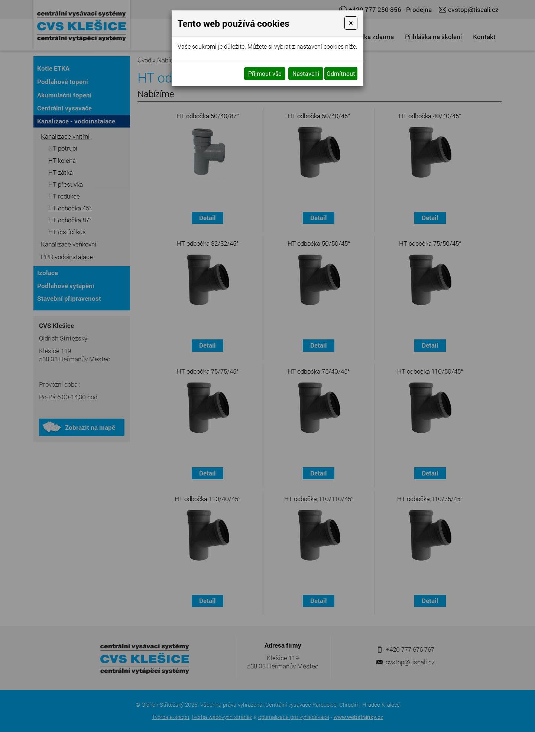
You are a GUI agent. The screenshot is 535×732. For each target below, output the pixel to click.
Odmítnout (341, 73)
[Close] (350, 23)
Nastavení (305, 73)
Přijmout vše (264, 73)
